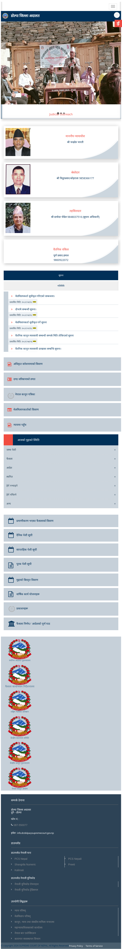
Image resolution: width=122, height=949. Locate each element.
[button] (7, 92)
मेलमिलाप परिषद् (23, 916)
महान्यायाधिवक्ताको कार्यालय (28, 927)
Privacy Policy (76, 946)
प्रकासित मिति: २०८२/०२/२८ (23, 328)
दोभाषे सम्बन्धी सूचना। (25, 309)
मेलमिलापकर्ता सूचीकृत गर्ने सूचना (31, 322)
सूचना (61, 275)
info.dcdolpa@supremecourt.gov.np (35, 833)
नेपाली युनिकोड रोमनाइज (27, 884)
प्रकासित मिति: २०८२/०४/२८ (23, 302)
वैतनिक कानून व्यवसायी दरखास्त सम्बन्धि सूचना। (38, 348)
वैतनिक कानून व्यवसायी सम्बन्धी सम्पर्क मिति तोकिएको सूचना (44, 335)
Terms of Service (94, 946)
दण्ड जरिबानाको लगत (21, 379)
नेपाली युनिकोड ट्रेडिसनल (26, 889)
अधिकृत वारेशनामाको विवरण (25, 363)
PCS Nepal (21, 858)
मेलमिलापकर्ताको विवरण (23, 409)
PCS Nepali (74, 858)
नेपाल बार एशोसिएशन (25, 933)
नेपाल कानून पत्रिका (21, 395)
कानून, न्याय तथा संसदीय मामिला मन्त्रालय (34, 921)
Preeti (71, 864)
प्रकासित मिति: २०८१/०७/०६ (23, 341)
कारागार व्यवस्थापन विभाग (27, 938)
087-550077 (20, 825)
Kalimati (19, 870)
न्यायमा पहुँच (16, 424)
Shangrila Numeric (25, 864)
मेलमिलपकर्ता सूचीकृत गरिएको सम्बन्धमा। (35, 296)
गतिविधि (60, 285)
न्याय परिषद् (20, 910)
